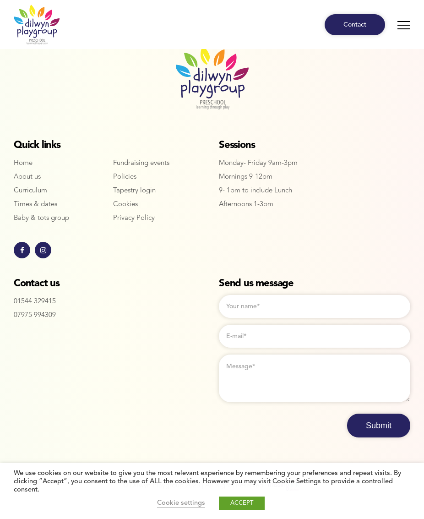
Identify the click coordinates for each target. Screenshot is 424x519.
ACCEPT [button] (241, 503)
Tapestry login (134, 190)
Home (23, 163)
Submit (378, 425)
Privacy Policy (134, 218)
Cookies (125, 204)
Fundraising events (141, 163)
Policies (124, 177)
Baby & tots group (41, 218)
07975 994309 (35, 315)
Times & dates (35, 204)
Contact (354, 25)
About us (27, 177)
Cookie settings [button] (181, 503)
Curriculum (30, 190)
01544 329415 (35, 301)
